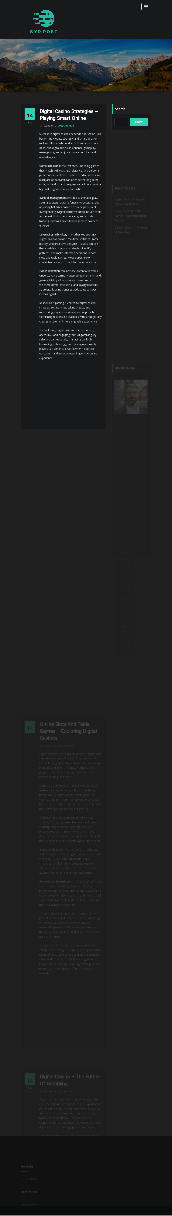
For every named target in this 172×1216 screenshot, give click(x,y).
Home (143, 65)
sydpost (46, 125)
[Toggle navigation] (146, 6)
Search (120, 109)
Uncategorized (66, 125)
